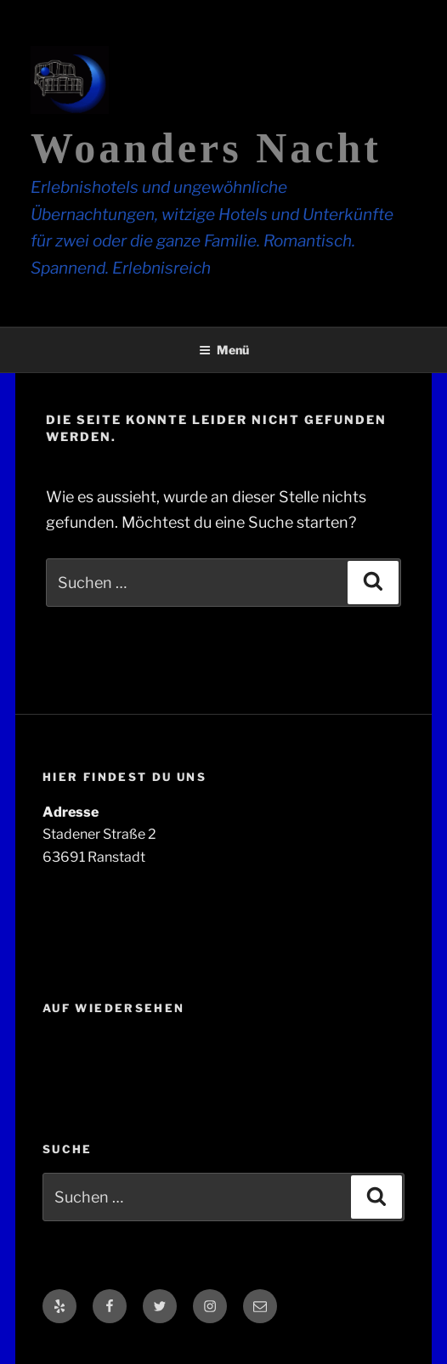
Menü (224, 349)
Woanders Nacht (206, 148)
